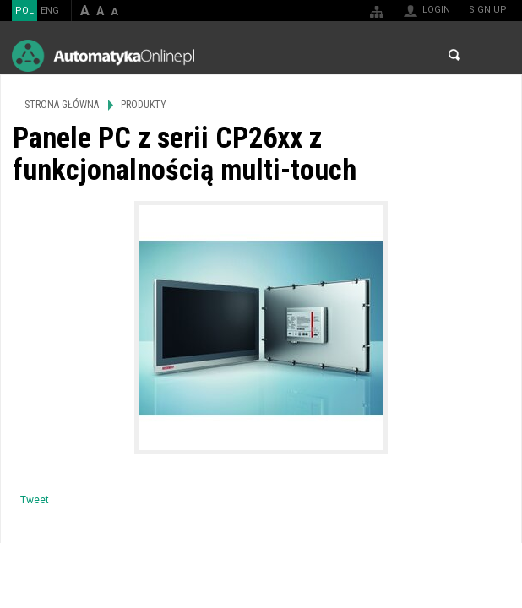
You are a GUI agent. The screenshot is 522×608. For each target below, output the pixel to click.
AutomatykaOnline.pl (103, 55)
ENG (50, 10)
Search (454, 55)
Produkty (143, 105)
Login (436, 9)
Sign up (488, 9)
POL (24, 10)
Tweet (34, 500)
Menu (493, 55)
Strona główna (61, 105)
